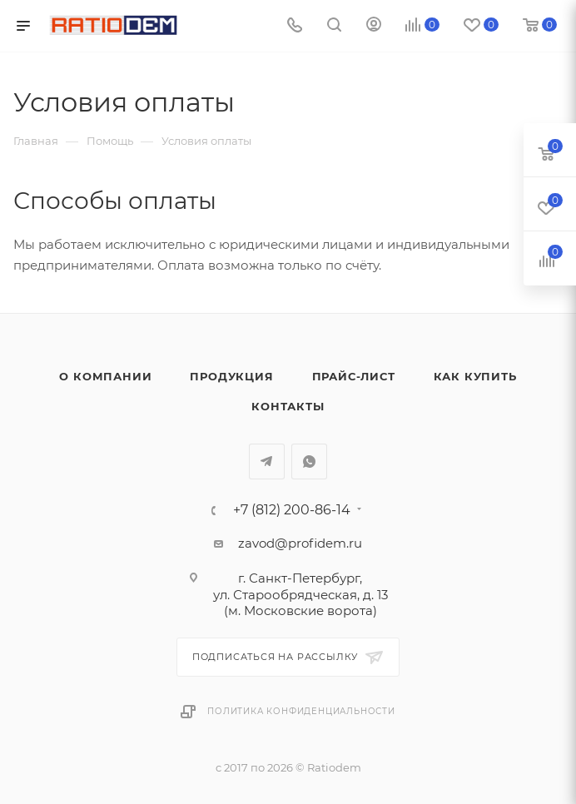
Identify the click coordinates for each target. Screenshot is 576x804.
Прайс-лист (353, 376)
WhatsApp (309, 461)
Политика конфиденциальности (301, 711)
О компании (105, 376)
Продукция (231, 376)
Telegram (267, 461)
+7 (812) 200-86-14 (291, 510)
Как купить (475, 376)
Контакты (287, 406)
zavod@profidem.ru (300, 543)
